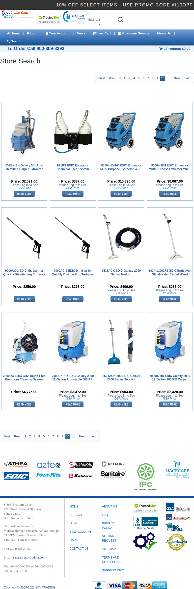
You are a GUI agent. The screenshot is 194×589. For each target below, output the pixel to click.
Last (187, 78)
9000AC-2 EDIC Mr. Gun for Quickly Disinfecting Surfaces (73, 272)
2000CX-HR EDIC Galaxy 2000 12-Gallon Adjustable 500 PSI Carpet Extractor (73, 378)
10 (162, 78)
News (81, 33)
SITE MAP (109, 549)
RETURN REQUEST (109, 538)
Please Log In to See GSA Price (24, 186)
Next (177, 78)
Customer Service (133, 33)
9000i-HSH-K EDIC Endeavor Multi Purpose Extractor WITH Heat (121, 167)
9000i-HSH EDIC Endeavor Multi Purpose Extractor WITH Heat (170, 167)
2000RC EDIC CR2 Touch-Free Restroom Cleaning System (24, 377)
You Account (80, 532)
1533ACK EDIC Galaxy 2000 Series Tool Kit (121, 272)
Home (13, 33)
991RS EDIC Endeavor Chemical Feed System (72, 167)
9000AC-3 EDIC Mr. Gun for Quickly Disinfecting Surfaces (24, 272)
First (101, 78)
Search (14, 41)
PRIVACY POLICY (108, 526)
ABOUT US (109, 506)
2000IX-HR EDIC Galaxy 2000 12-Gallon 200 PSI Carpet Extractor (169, 378)
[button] (76, 17)
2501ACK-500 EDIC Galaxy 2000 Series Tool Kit (121, 377)
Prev (112, 78)
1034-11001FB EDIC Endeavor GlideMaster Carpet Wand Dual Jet (170, 272)
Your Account (58, 33)
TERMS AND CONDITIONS (111, 560)
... (168, 78)
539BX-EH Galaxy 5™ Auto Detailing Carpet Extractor (24, 167)
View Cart (102, 33)
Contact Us (79, 548)
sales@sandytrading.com (29, 557)
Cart (74, 540)
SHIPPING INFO (113, 570)
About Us (164, 33)
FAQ (105, 515)
